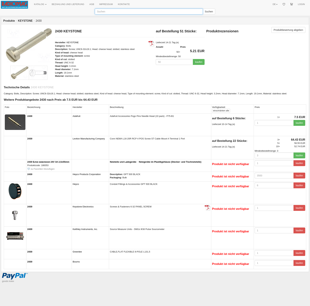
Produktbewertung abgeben (288, 30)
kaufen (198, 62)
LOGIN (301, 4)
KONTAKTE (124, 4)
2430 (29, 116)
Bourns (76, 261)
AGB (91, 4)
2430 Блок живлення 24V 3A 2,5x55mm (48, 162)
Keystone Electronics (83, 206)
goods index (8, 281)
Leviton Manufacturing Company (89, 138)
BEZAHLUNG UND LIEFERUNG (68, 4)
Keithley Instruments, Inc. (85, 229)
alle (221, 110)
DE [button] (275, 4)
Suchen (209, 11)
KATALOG (40, 4)
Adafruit (76, 116)
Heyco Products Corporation (87, 174)
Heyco (76, 184)
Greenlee (77, 251)
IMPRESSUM (106, 4)
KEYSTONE (73, 42)
